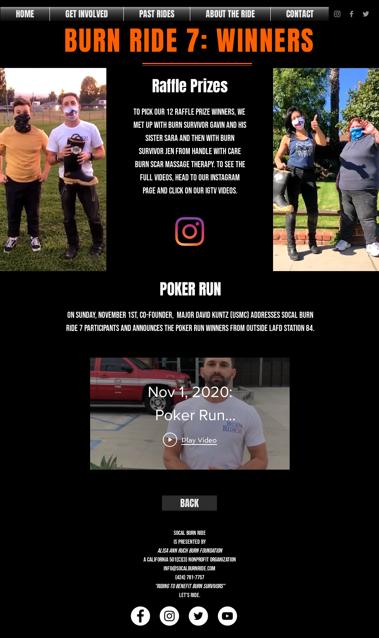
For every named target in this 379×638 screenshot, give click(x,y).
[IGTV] (189, 231)
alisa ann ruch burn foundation (189, 551)
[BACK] (189, 503)
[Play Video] (190, 439)
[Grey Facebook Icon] (351, 14)
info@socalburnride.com (189, 568)
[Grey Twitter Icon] (366, 14)
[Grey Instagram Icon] (337, 14)
